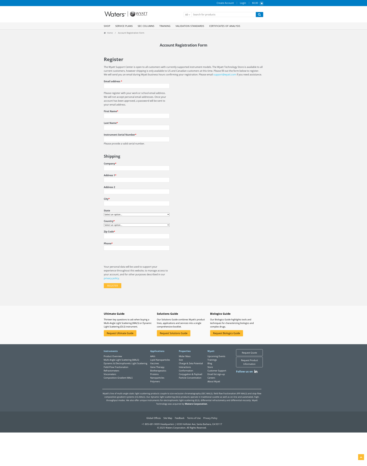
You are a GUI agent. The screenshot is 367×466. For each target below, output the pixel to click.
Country (109, 221)
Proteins (154, 374)
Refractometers (111, 370)
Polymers (155, 381)
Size (181, 359)
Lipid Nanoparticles (160, 359)
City (107, 198)
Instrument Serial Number (120, 134)
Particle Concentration (190, 377)
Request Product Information (249, 362)
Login (243, 3)
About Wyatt (213, 381)
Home (110, 32)
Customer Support (216, 370)
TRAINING (165, 25)
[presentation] (126, 259)
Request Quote (249, 352)
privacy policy (111, 278)
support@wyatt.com (224, 74)
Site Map (167, 418)
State (107, 210)
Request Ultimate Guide (120, 333)
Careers (211, 377)
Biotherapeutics (158, 370)
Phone (108, 243)
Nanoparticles (157, 377)
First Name (111, 111)
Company (110, 163)
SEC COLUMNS (146, 25)
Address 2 (109, 187)
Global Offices (153, 418)
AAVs (152, 356)
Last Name (111, 123)
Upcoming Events (216, 356)
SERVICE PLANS (124, 25)
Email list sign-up (216, 374)
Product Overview (113, 356)
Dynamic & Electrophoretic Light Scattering (125, 363)
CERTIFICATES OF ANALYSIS (224, 25)
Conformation (186, 370)
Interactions (185, 367)
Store (210, 367)
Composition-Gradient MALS (118, 377)
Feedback (179, 418)
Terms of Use (194, 418)
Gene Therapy (157, 367)
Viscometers (110, 374)
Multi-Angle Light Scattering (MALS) (121, 359)
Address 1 (110, 175)
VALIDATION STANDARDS (190, 25)
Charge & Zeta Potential (191, 363)
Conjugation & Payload (190, 374)
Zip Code (109, 231)
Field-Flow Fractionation (116, 367)
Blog (209, 363)
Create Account (225, 3)
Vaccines (154, 363)
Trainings (212, 359)
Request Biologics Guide (226, 333)
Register (112, 285)
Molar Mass (185, 356)
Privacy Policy (210, 418)
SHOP (107, 25)
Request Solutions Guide (173, 333)
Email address (113, 81)
